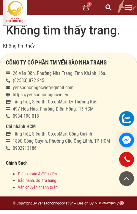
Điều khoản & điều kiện (37, 174)
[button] (128, 7)
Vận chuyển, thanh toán (37, 187)
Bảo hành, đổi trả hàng (37, 180)
